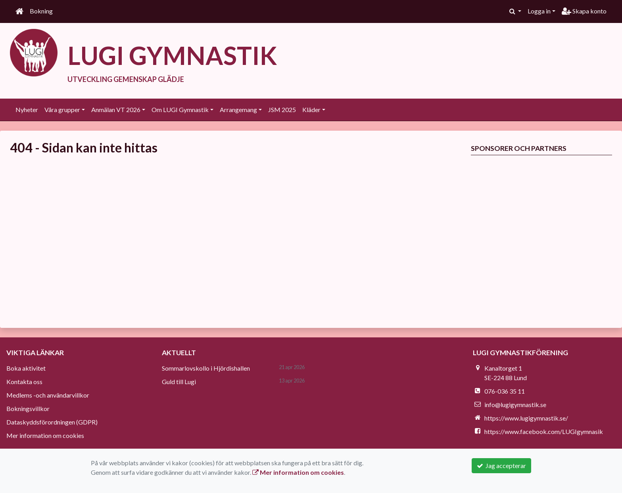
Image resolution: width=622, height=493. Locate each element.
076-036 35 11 (504, 391)
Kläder (311, 109)
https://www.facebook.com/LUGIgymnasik (543, 431)
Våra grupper (62, 109)
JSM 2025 (282, 109)
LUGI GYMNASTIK (172, 55)
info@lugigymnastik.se (515, 404)
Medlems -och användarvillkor (47, 395)
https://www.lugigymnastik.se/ (526, 418)
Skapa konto (584, 11)
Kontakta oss (24, 381)
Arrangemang (238, 109)
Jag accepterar (501, 465)
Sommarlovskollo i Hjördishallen (206, 368)
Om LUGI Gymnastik (180, 109)
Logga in (539, 11)
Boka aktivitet (26, 368)
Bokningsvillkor (28, 408)
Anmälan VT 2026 (115, 109)
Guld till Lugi (179, 381)
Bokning (41, 11)
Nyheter (26, 109)
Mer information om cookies (45, 435)
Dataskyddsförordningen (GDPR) (52, 422)
